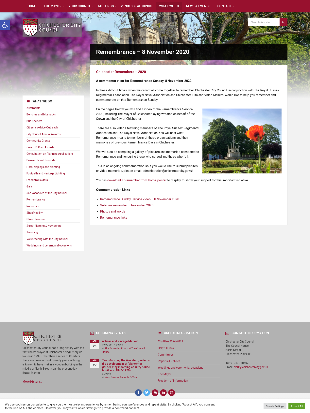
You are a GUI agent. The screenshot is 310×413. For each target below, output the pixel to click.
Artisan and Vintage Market (120, 341)
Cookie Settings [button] (275, 406)
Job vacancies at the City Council (46, 193)
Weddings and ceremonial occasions (49, 245)
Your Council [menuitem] (80, 6)
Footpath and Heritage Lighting (45, 173)
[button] (5, 25)
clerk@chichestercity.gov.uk (251, 367)
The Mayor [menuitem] (52, 6)
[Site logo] (52, 35)
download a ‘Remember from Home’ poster (136, 180)
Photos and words (112, 211)
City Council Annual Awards (43, 134)
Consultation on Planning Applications (50, 153)
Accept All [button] (297, 406)
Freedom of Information (173, 380)
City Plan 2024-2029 (170, 341)
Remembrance (35, 199)
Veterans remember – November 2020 (126, 205)
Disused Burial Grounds (40, 160)
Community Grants (38, 140)
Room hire (32, 206)
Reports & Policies (169, 361)
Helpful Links (166, 348)
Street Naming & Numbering (43, 225)
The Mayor (164, 374)
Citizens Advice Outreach (42, 127)
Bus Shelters (34, 121)
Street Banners (35, 219)
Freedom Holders (37, 180)
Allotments (33, 108)
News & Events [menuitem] (198, 6)
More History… (32, 381)
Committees (166, 354)
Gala (29, 186)
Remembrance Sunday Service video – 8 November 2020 (139, 199)
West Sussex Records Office (121, 377)
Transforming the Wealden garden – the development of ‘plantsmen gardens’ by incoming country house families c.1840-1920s (126, 365)
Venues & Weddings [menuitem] (136, 6)
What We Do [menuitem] (169, 6)
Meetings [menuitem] (106, 6)
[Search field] (267, 22)
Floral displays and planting (43, 167)
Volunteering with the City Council (47, 239)
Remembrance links (113, 217)
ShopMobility (34, 212)
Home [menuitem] (32, 6)
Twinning (32, 232)
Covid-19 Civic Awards (40, 147)
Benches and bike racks (41, 114)
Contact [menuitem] (224, 6)
